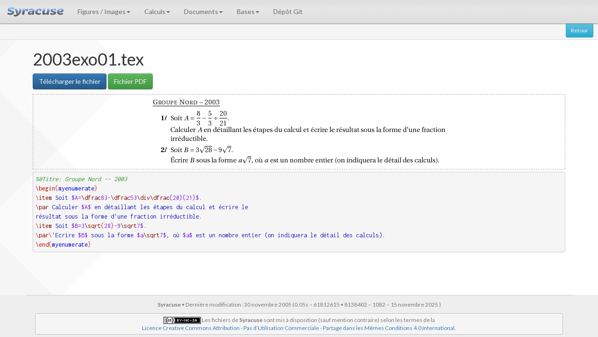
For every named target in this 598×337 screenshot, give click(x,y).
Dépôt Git (288, 11)
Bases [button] (248, 11)
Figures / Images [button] (104, 11)
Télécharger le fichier (69, 81)
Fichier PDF (130, 81)
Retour (579, 30)
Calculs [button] (157, 11)
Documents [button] (203, 11)
